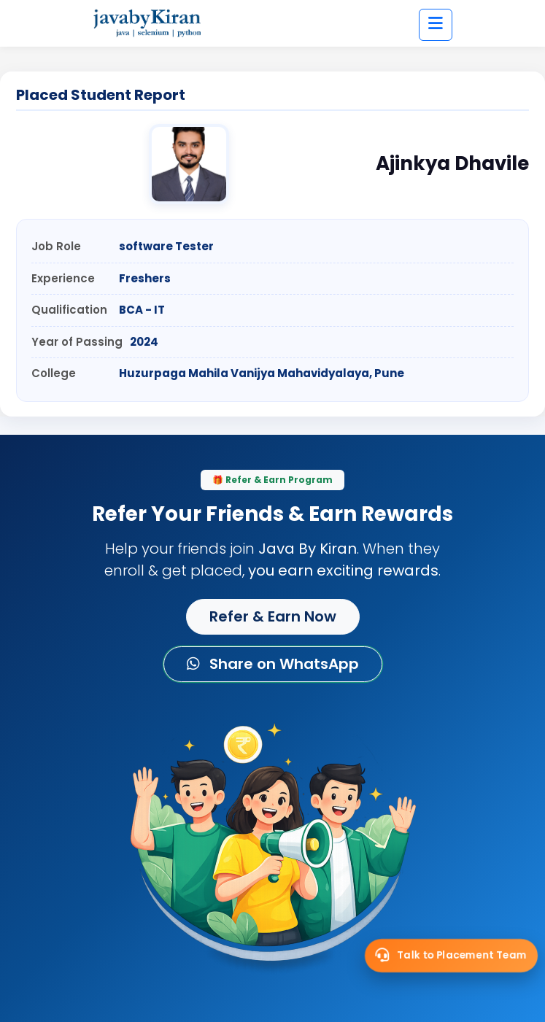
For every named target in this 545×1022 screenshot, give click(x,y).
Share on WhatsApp (273, 664)
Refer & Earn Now (272, 616)
